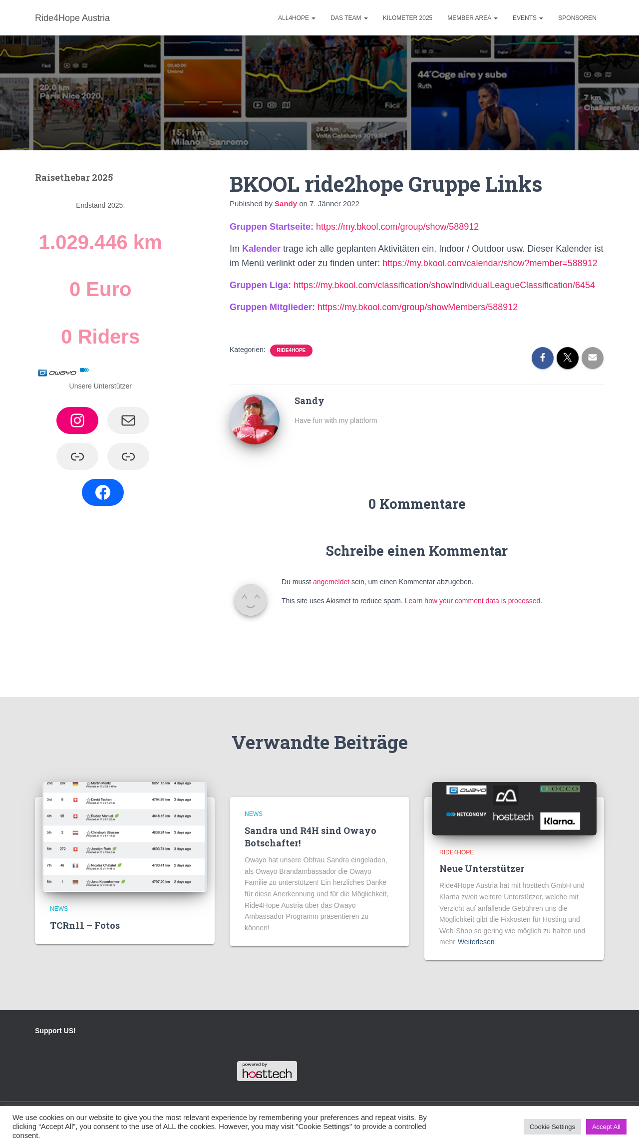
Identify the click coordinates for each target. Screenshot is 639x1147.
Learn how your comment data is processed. (473, 601)
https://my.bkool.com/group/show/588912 (397, 227)
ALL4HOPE (297, 17)
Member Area (472, 17)
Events (528, 17)
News (59, 908)
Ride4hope (291, 350)
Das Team (348, 17)
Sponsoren (577, 17)
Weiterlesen (476, 942)
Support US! (55, 1031)
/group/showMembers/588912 (458, 307)
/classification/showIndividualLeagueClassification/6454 (485, 285)
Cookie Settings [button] (552, 1127)
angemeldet (331, 582)
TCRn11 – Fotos (85, 925)
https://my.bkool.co (419, 263)
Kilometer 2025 (407, 17)
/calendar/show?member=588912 (531, 263)
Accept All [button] (606, 1127)
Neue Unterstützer (481, 868)
